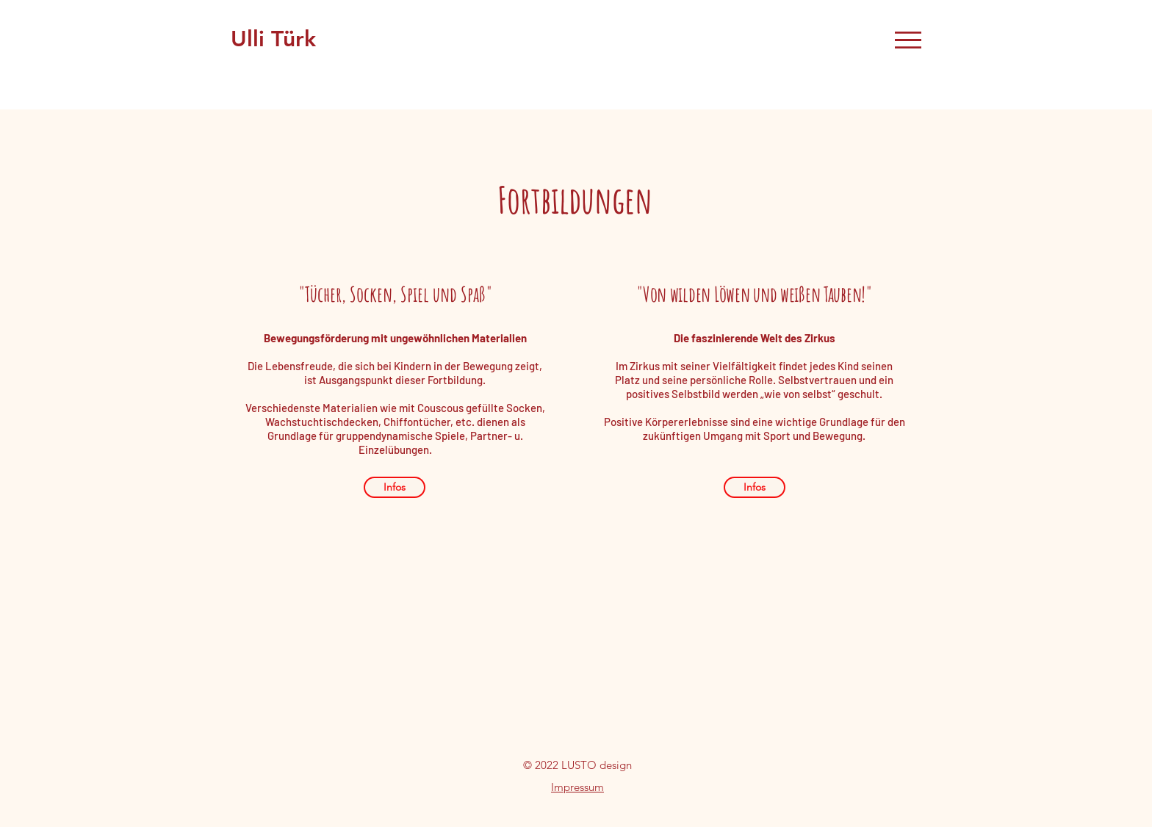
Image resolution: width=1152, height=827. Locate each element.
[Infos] (394, 487)
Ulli (251, 39)
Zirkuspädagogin (409, 39)
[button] (908, 40)
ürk (303, 39)
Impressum (577, 787)
